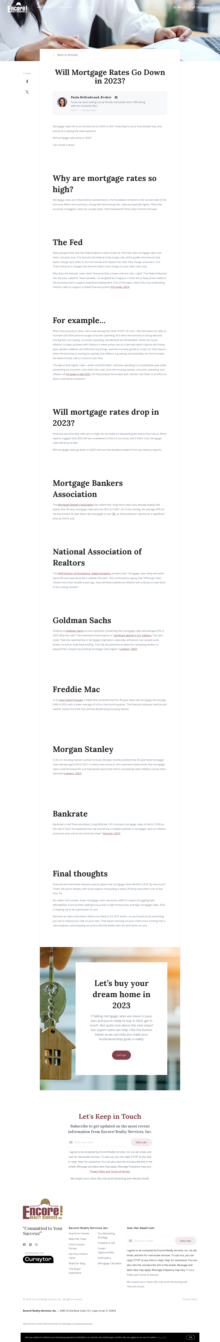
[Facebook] (24, 1244)
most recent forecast (71, 700)
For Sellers (86, 7)
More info (161, 1337)
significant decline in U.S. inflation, (133, 635)
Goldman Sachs (74, 631)
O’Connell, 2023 (120, 287)
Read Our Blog (77, 1263)
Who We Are (44, 7)
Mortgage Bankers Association (76, 504)
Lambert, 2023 (128, 649)
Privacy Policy (190, 1299)
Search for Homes (79, 1233)
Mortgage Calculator (110, 1263)
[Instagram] (36, 1244)
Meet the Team (77, 1239)
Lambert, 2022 (72, 773)
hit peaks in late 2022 (78, 374)
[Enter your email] (101, 1142)
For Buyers (65, 7)
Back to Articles (67, 55)
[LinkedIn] (30, 1244)
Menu (177, 7)
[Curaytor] (38, 1262)
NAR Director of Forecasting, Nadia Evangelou (84, 573)
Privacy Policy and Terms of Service (110, 1171)
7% (113, 514)
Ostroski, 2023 (111, 833)
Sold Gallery (104, 1258)
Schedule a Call (106, 1243)
